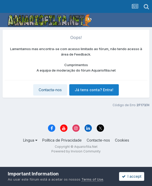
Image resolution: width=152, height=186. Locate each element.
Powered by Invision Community (76, 151)
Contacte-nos (98, 140)
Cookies (122, 140)
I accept (131, 176)
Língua (30, 140)
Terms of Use (92, 179)
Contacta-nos (50, 90)
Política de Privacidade (62, 140)
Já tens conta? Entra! (94, 90)
